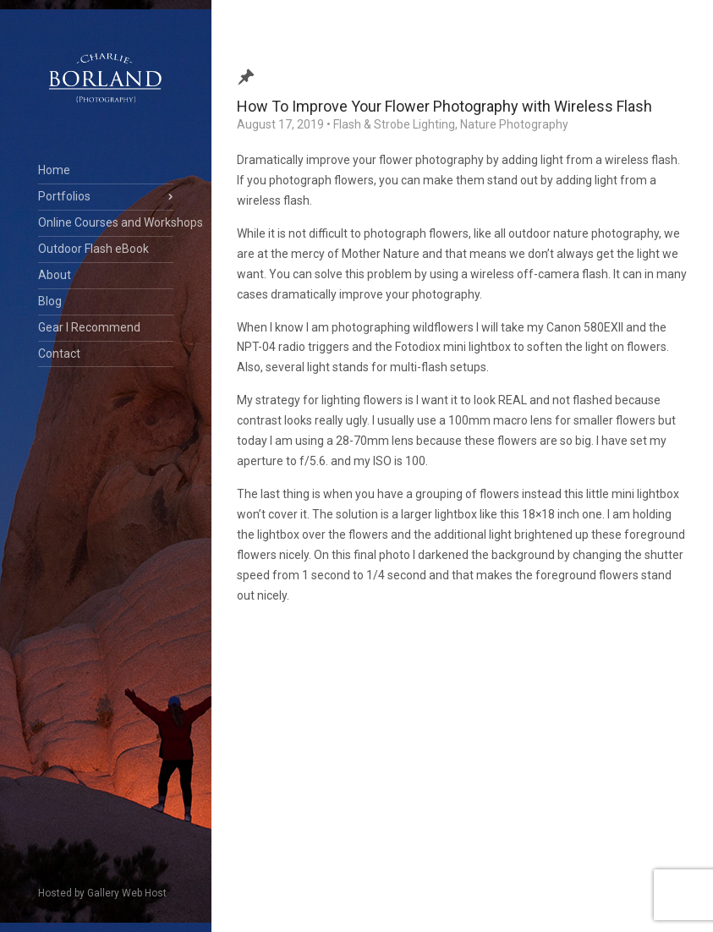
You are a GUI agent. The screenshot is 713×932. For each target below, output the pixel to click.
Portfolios (64, 196)
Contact (59, 353)
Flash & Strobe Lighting (394, 124)
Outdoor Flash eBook (93, 248)
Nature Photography (514, 124)
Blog (50, 301)
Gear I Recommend (89, 327)
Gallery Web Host (127, 893)
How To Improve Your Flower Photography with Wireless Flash (444, 106)
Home (54, 170)
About (54, 275)
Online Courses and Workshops (105, 222)
